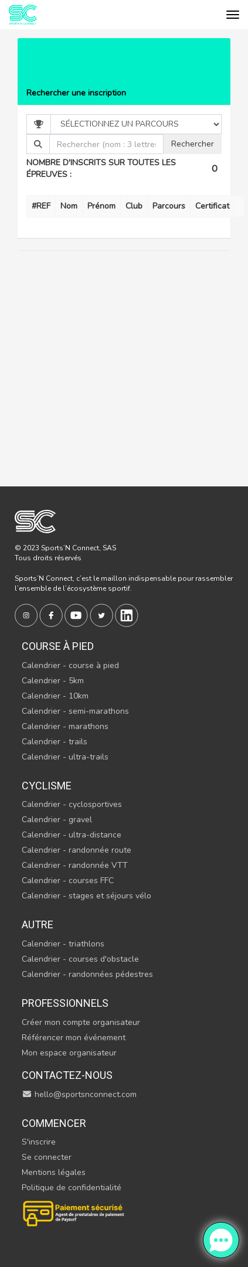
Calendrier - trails (54, 741)
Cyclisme (47, 785)
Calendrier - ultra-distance (71, 834)
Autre (37, 924)
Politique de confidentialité (71, 1187)
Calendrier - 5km (53, 680)
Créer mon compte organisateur (81, 1022)
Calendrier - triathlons (63, 943)
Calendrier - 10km (55, 695)
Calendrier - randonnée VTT (75, 865)
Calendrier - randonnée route (76, 850)
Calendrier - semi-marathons (75, 711)
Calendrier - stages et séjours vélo (86, 895)
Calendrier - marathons (65, 726)
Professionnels (65, 1003)
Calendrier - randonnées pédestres (87, 974)
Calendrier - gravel (57, 819)
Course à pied (58, 646)
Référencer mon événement (73, 1037)
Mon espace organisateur (69, 1052)
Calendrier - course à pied (70, 665)
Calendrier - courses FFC (68, 880)
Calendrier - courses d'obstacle (80, 959)
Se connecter (47, 1157)
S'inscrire (39, 1141)
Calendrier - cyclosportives (72, 804)
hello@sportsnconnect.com (79, 1094)
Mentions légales (54, 1172)
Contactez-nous (67, 1075)
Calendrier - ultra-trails (65, 756)
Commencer (54, 1123)
